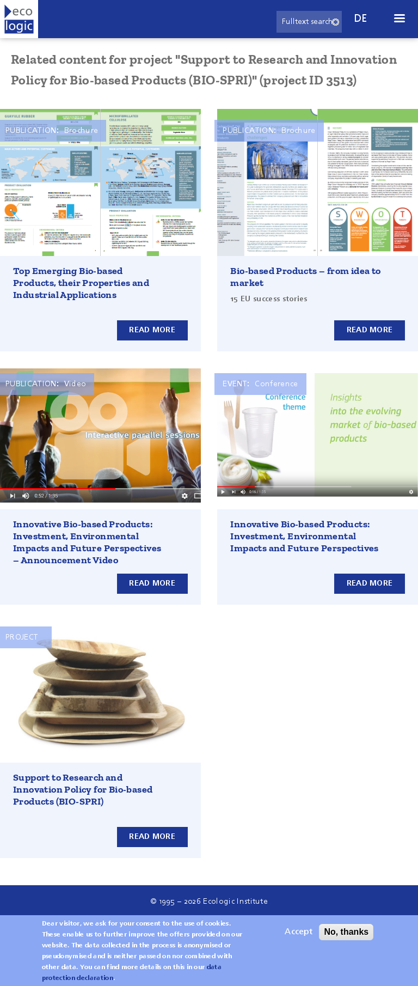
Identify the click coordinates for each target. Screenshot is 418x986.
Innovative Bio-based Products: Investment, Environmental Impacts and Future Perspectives (304, 536)
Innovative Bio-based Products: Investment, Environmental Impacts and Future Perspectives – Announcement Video (87, 542)
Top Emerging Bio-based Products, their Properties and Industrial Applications (81, 283)
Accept (298, 937)
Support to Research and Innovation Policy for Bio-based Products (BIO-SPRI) (82, 789)
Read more (152, 330)
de (361, 19)
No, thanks (346, 937)
